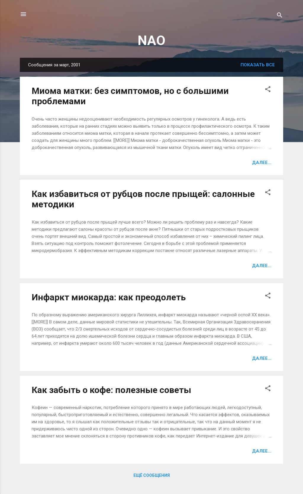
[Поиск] (279, 16)
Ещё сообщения (151, 475)
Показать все (258, 65)
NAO (151, 40)
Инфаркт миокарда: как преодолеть (109, 297)
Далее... (261, 162)
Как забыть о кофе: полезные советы (111, 390)
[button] (267, 90)
